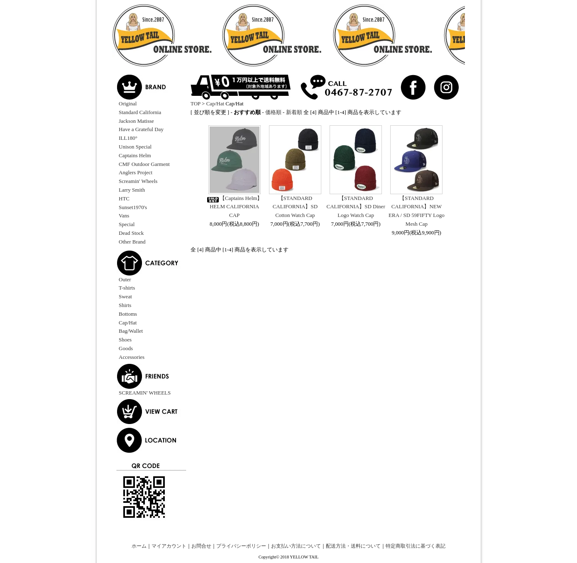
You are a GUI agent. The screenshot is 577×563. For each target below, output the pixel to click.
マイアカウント (169, 546)
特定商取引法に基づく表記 (415, 546)
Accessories (131, 357)
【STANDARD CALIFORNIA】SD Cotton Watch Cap (295, 207)
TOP (195, 103)
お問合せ (201, 546)
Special (126, 224)
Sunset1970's (133, 207)
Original (128, 103)
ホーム (139, 546)
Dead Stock (131, 233)
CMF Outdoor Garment (144, 164)
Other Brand (132, 242)
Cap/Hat (128, 322)
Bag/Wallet (131, 331)
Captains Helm (135, 155)
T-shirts (127, 288)
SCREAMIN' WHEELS (145, 393)
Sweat (125, 296)
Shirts (125, 305)
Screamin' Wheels (138, 181)
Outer (125, 279)
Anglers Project (135, 172)
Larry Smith (132, 190)
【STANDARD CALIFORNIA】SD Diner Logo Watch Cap (356, 207)
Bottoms (128, 314)
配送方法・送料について (353, 546)
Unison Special (135, 147)
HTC (124, 198)
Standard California (140, 112)
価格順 (273, 112)
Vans (124, 215)
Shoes (125, 339)
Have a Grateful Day (141, 129)
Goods (126, 348)
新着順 (294, 112)
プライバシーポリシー (241, 546)
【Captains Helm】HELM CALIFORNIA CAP (234, 207)
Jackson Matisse (136, 121)
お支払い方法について (296, 546)
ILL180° (128, 138)
